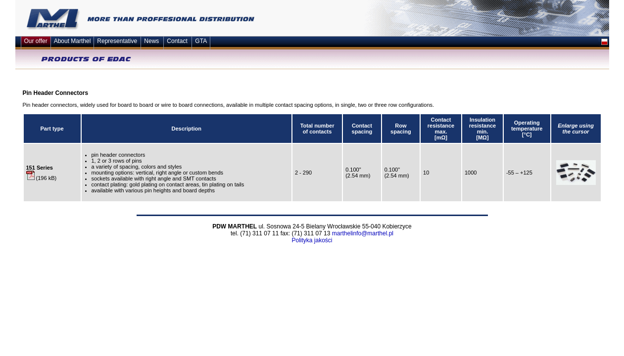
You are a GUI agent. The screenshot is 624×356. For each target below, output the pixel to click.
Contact (177, 41)
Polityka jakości (311, 240)
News (151, 41)
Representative (117, 41)
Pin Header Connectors (56, 92)
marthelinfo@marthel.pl (362, 233)
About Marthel (72, 41)
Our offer (36, 41)
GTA (201, 41)
